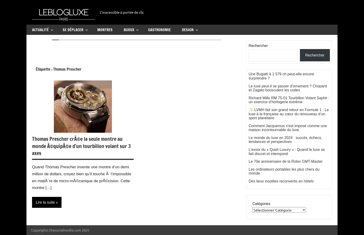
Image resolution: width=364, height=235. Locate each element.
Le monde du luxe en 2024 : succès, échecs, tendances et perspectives (285, 140)
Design (190, 29)
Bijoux (131, 29)
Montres (105, 29)
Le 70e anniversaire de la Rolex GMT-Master (285, 161)
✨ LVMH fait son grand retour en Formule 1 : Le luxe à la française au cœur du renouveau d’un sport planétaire (289, 114)
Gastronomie (159, 29)
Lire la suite (45, 202)
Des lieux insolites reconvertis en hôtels (281, 181)
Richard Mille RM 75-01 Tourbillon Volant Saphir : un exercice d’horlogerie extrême (289, 100)
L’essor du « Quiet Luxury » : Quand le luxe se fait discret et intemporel (287, 152)
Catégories (261, 204)
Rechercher (258, 46)
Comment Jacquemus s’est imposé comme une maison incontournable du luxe (288, 128)
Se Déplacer (75, 29)
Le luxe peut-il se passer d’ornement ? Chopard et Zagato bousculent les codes (288, 88)
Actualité (42, 29)
